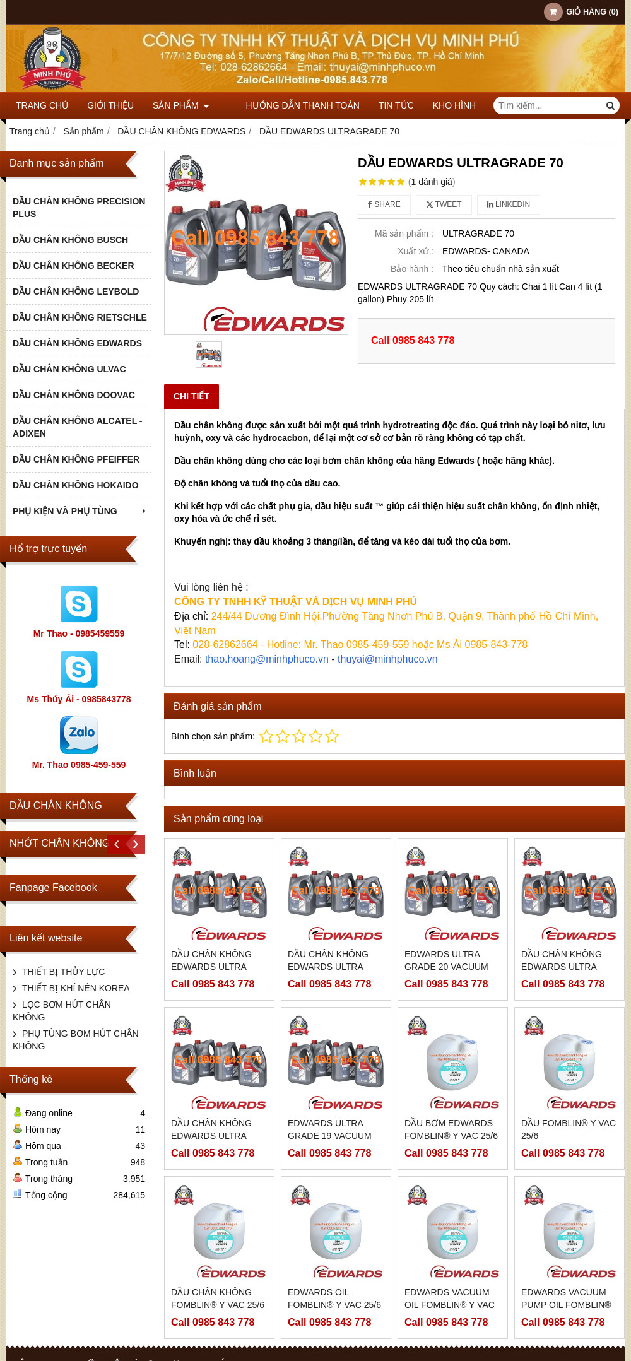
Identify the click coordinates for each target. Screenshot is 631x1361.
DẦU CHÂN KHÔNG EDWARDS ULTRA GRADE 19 (211, 1135)
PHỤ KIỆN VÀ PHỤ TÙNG (80, 511)
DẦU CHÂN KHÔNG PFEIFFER (76, 459)
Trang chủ (42, 105)
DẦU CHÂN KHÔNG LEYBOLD (76, 291)
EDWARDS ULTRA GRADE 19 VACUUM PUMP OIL (330, 1135)
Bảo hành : (412, 269)
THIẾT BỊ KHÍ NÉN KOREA (76, 988)
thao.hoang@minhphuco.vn (267, 659)
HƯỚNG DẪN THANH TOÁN (285, 105)
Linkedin (509, 204)
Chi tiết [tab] (191, 396)
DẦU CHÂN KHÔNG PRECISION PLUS (79, 207)
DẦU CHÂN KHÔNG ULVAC (69, 369)
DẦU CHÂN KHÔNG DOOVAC (74, 395)
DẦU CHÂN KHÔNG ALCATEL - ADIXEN (78, 427)
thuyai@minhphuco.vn (388, 659)
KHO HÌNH (437, 105)
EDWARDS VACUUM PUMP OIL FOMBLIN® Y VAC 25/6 (566, 1305)
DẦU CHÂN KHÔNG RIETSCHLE (80, 317)
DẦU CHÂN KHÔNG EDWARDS (77, 343)
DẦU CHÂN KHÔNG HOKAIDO (76, 485)
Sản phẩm (181, 105)
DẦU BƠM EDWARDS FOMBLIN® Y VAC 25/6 (451, 1129)
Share (384, 204)
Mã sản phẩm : (404, 233)
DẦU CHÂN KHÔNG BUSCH (70, 240)
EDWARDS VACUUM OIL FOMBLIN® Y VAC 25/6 (449, 1305)
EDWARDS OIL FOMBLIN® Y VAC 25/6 (334, 1298)
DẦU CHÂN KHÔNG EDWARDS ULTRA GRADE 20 (211, 966)
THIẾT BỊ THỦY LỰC (63, 972)
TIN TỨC (379, 105)
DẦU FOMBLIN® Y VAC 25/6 (568, 1129)
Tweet (444, 204)
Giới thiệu (110, 105)
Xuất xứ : (415, 251)
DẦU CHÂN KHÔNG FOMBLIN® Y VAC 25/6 (217, 1298)
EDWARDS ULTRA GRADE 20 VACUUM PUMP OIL (446, 966)
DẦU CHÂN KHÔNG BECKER (73, 266)
